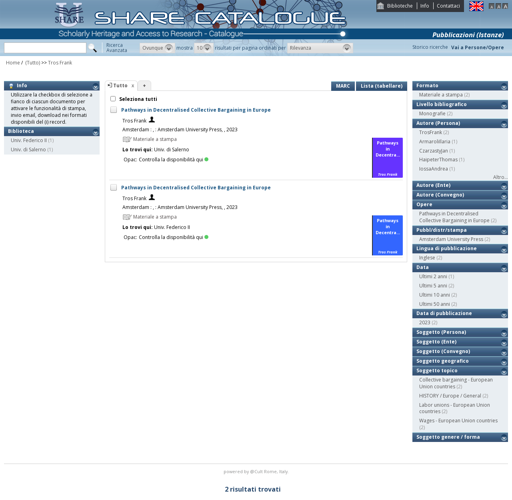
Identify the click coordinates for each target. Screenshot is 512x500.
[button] (157, 48)
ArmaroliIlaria (434, 141)
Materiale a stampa (441, 94)
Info (424, 5)
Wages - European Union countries (458, 420)
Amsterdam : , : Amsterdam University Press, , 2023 (180, 129)
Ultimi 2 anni (433, 276)
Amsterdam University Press (451, 239)
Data (422, 267)
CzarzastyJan (433, 150)
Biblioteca (21, 131)
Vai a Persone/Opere (477, 47)
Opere (424, 204)
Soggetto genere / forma (448, 437)
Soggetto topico (437, 370)
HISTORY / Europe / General (450, 395)
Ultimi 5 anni (433, 285)
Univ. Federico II (29, 140)
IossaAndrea (433, 168)
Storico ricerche (430, 47)
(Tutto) (32, 62)
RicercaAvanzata (116, 47)
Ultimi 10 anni (434, 294)
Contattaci (448, 5)
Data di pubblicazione (444, 313)
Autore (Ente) (433, 185)
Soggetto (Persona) (441, 332)
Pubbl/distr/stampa (441, 230)
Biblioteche (400, 5)
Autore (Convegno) (440, 194)
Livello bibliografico (441, 104)
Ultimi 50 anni (434, 304)
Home (13, 62)
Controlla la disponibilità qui (173, 159)
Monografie (432, 113)
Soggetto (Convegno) (443, 351)
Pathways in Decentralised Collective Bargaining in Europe (196, 109)
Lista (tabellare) (381, 85)
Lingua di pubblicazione (446, 248)
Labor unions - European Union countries (454, 408)
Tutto (120, 85)
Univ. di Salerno (28, 149)
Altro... (500, 177)
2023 (424, 322)
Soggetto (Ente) (436, 341)
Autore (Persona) (438, 123)
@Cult (257, 471)
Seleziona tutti (137, 99)
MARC (343, 85)
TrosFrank (430, 132)
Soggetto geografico (442, 360)
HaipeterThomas (438, 159)
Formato (427, 85)
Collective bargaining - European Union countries (456, 383)
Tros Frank (60, 62)
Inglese (427, 257)
